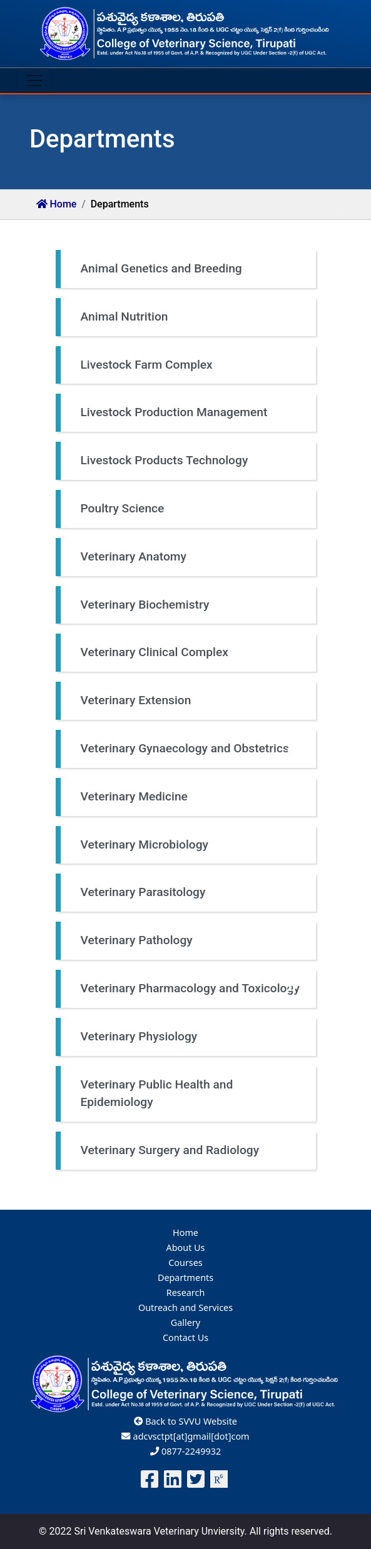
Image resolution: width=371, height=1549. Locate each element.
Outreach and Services (185, 1307)
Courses (185, 1262)
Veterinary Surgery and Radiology (189, 1151)
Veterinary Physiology (189, 1037)
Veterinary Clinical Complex (189, 653)
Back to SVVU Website (185, 1421)
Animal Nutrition (189, 317)
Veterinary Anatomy (189, 557)
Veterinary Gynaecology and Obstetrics (189, 749)
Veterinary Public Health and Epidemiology (189, 1094)
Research (185, 1292)
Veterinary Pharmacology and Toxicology (190, 989)
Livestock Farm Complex (189, 365)
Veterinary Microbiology (189, 845)
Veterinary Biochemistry (189, 605)
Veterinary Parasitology (189, 893)
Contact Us (185, 1337)
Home (56, 204)
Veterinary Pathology (189, 941)
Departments (185, 1277)
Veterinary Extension (189, 701)
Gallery (185, 1322)
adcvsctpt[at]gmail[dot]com (185, 1436)
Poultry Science (189, 509)
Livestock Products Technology (189, 461)
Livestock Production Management (189, 413)
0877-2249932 (185, 1451)
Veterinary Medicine (189, 797)
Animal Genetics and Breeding (189, 269)
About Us (185, 1247)
